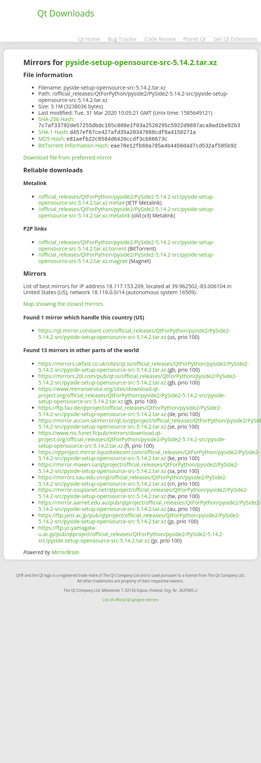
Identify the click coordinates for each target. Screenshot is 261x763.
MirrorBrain (65, 550)
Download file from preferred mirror (67, 156)
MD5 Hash (51, 137)
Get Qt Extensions (235, 39)
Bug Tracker (122, 39)
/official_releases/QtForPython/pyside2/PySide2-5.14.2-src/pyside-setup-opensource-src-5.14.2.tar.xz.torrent (126, 244)
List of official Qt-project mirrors (130, 598)
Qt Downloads (65, 13)
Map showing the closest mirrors (63, 302)
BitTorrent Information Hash (73, 144)
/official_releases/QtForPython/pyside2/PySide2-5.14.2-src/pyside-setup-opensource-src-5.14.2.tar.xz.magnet (126, 256)
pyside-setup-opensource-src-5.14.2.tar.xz (141, 62)
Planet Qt (194, 39)
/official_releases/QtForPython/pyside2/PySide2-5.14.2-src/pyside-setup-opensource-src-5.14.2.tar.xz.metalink (126, 210)
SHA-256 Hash (55, 119)
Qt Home (89, 39)
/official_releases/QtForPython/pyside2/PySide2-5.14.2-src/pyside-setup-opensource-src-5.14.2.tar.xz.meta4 (126, 198)
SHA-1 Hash (52, 131)
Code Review (160, 39)
